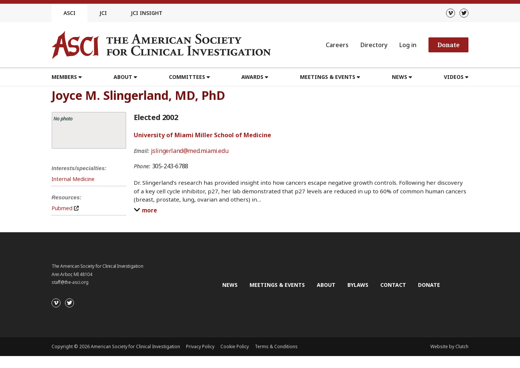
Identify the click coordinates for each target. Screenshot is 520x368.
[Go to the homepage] (161, 45)
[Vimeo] (450, 13)
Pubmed (62, 208)
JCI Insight (146, 12)
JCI (103, 12)
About (123, 76)
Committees (187, 76)
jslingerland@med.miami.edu (190, 151)
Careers (337, 45)
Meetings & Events (327, 76)
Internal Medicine (73, 179)
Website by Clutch (449, 346)
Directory (373, 45)
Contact (393, 284)
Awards (252, 76)
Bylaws (357, 284)
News (399, 76)
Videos (454, 76)
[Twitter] (463, 13)
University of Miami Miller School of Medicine (202, 135)
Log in (408, 45)
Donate (448, 45)
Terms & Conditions (276, 346)
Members (64, 76)
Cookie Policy (234, 346)
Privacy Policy (200, 346)
